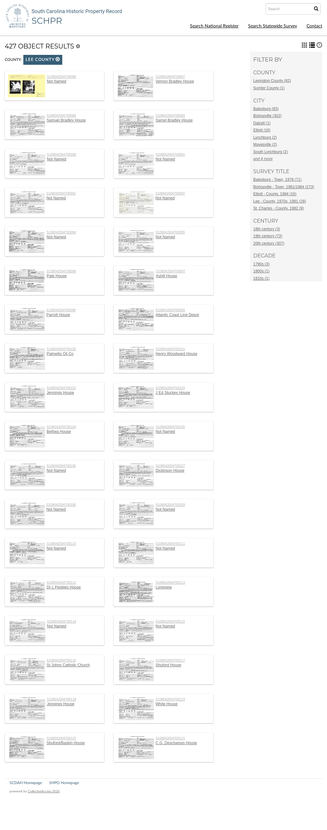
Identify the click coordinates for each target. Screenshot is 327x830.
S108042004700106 (61, 466)
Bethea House (59, 431)
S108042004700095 (170, 232)
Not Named (56, 81)
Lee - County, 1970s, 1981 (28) (279, 201)
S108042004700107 (170, 466)
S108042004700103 (170, 388)
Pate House (57, 276)
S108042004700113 (170, 582)
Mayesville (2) (265, 144)
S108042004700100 (61, 349)
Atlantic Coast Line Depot (177, 315)
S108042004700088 (61, 115)
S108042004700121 (170, 738)
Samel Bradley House (174, 120)
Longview (164, 587)
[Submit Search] (316, 9)
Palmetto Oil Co (60, 354)
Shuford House (168, 665)
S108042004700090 (61, 154)
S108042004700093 (170, 193)
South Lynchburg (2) (270, 152)
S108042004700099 (170, 310)
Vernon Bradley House (175, 81)
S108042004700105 (170, 427)
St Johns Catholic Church (68, 665)
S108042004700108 (61, 505)
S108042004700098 (61, 310)
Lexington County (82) (272, 80)
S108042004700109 (170, 505)
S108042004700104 (61, 427)
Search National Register (214, 26)
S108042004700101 (170, 349)
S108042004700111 (170, 543)
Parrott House (58, 315)
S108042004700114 (61, 621)
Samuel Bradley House (66, 120)
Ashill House (166, 276)
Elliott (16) (261, 130)
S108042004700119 (170, 699)
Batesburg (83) (265, 109)
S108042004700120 (61, 738)
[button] (58, 59)
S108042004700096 (61, 271)
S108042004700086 (61, 76)
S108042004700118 (61, 699)
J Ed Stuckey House (173, 392)
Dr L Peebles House (64, 587)
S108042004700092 (61, 193)
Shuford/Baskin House (66, 743)
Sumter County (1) (269, 88)
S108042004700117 (170, 660)
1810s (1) (261, 278)
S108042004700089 (170, 115)
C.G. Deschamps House (176, 743)
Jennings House (60, 392)
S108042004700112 (61, 582)
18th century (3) (266, 229)
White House (167, 704)
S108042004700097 (170, 271)
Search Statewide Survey (272, 26)
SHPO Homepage (64, 783)
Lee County (43, 59)
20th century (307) (268, 243)
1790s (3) (261, 264)
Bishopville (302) (267, 116)
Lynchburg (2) (265, 137)
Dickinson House (170, 470)
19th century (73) (267, 236)
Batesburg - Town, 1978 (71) (277, 179)
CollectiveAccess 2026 (44, 791)
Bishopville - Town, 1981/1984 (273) (283, 187)
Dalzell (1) (261, 123)
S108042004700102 (61, 388)
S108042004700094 (61, 232)
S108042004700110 (61, 543)
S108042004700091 (170, 154)
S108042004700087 (170, 76)
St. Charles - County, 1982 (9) (278, 208)
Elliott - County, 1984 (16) (274, 194)
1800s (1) (261, 271)
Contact (314, 26)
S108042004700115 (170, 621)
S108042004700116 (61, 660)
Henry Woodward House (176, 354)
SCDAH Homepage (26, 783)
